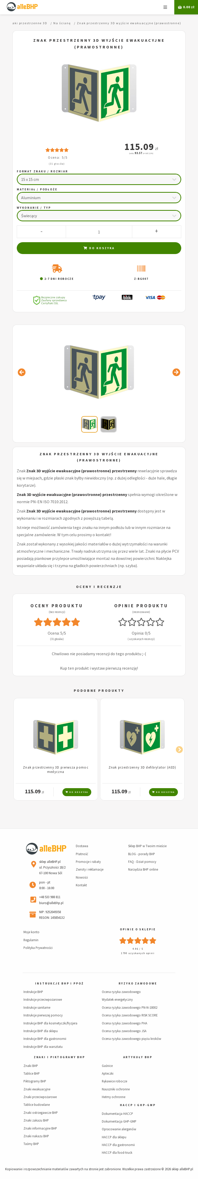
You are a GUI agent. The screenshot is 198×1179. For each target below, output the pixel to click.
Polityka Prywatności (38, 948)
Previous (20, 748)
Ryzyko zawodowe (138, 983)
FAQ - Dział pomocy (142, 862)
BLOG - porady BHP (141, 854)
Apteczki (107, 1073)
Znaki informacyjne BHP (40, 1128)
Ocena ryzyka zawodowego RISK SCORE (130, 1015)
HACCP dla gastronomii (118, 1145)
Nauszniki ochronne (116, 1089)
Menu (165, 7)
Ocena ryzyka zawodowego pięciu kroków (131, 1039)
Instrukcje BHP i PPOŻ (59, 983)
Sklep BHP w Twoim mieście (147, 846)
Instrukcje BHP (33, 992)
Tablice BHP (31, 1073)
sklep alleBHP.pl (182, 1169)
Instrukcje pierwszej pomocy (43, 1015)
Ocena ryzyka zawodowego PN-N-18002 (129, 1007)
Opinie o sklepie (137, 929)
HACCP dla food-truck (117, 1152)
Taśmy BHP (31, 1144)
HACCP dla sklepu (114, 1137)
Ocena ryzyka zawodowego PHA (124, 1023)
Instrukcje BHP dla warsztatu (43, 1047)
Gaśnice (107, 1066)
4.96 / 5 (138, 948)
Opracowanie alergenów (119, 1129)
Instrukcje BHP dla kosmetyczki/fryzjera (50, 1023)
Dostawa (82, 846)
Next (177, 748)
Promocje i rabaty (88, 862)
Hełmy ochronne (113, 1097)
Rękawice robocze (114, 1081)
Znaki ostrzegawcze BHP (40, 1112)
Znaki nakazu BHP (36, 1136)
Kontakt (81, 885)
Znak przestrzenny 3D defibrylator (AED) (142, 767)
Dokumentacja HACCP (117, 1113)
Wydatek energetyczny (117, 999)
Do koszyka (99, 248)
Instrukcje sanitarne (36, 1007)
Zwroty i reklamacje (89, 869)
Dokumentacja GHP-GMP (119, 1121)
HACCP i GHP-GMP (137, 1105)
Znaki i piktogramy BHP (59, 1057)
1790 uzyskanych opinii (137, 953)
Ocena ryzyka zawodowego (121, 992)
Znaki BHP (30, 1066)
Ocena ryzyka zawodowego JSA (124, 1031)
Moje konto (31, 932)
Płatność (82, 854)
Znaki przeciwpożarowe (40, 1097)
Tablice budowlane (36, 1104)
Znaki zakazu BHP (36, 1120)
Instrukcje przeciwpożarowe (42, 999)
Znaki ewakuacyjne (36, 1089)
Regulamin (30, 940)
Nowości (82, 877)
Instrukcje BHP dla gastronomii (44, 1039)
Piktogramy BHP (34, 1081)
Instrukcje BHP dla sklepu (40, 1031)
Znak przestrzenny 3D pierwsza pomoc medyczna (55, 769)
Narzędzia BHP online (143, 869)
